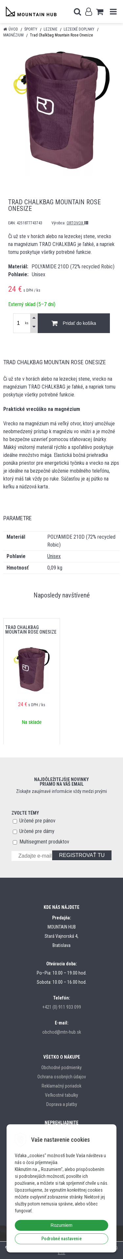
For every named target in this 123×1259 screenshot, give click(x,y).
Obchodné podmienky (61, 1067)
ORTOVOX (77, 223)
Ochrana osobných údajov (61, 1076)
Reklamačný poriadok (61, 1086)
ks (27, 323)
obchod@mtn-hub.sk (61, 1032)
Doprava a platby (61, 1104)
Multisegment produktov (44, 842)
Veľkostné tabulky (61, 1095)
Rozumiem (61, 1225)
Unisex (54, 556)
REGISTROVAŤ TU (82, 855)
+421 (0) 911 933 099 (61, 1007)
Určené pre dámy (36, 831)
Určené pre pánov (37, 821)
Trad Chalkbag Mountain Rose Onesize (30, 629)
